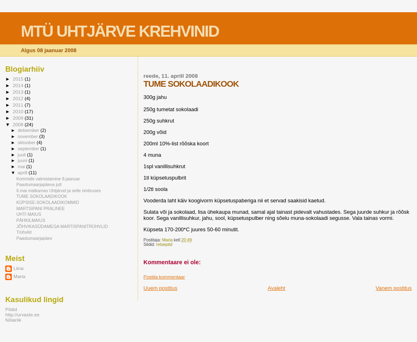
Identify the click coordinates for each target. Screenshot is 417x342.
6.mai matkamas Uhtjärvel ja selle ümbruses (58, 190)
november (29, 136)
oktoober (27, 142)
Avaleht (276, 288)
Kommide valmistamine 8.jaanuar (48, 178)
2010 (18, 111)
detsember (29, 130)
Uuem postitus (160, 288)
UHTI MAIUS (28, 214)
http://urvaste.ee (22, 314)
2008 (18, 124)
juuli (22, 154)
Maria (19, 276)
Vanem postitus (393, 288)
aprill (23, 172)
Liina (18, 268)
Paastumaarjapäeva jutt (38, 184)
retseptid (164, 244)
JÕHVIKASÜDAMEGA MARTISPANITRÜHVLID (62, 226)
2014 (18, 85)
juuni (23, 160)
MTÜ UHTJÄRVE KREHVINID (120, 31)
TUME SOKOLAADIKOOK (41, 196)
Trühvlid (23, 232)
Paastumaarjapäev (34, 238)
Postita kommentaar (164, 276)
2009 (18, 118)
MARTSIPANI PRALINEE (40, 208)
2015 (18, 78)
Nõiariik (13, 319)
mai (22, 166)
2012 (18, 98)
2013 (18, 91)
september (29, 148)
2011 (18, 104)
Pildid (11, 309)
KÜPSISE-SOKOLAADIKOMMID (47, 202)
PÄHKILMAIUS (30, 220)
